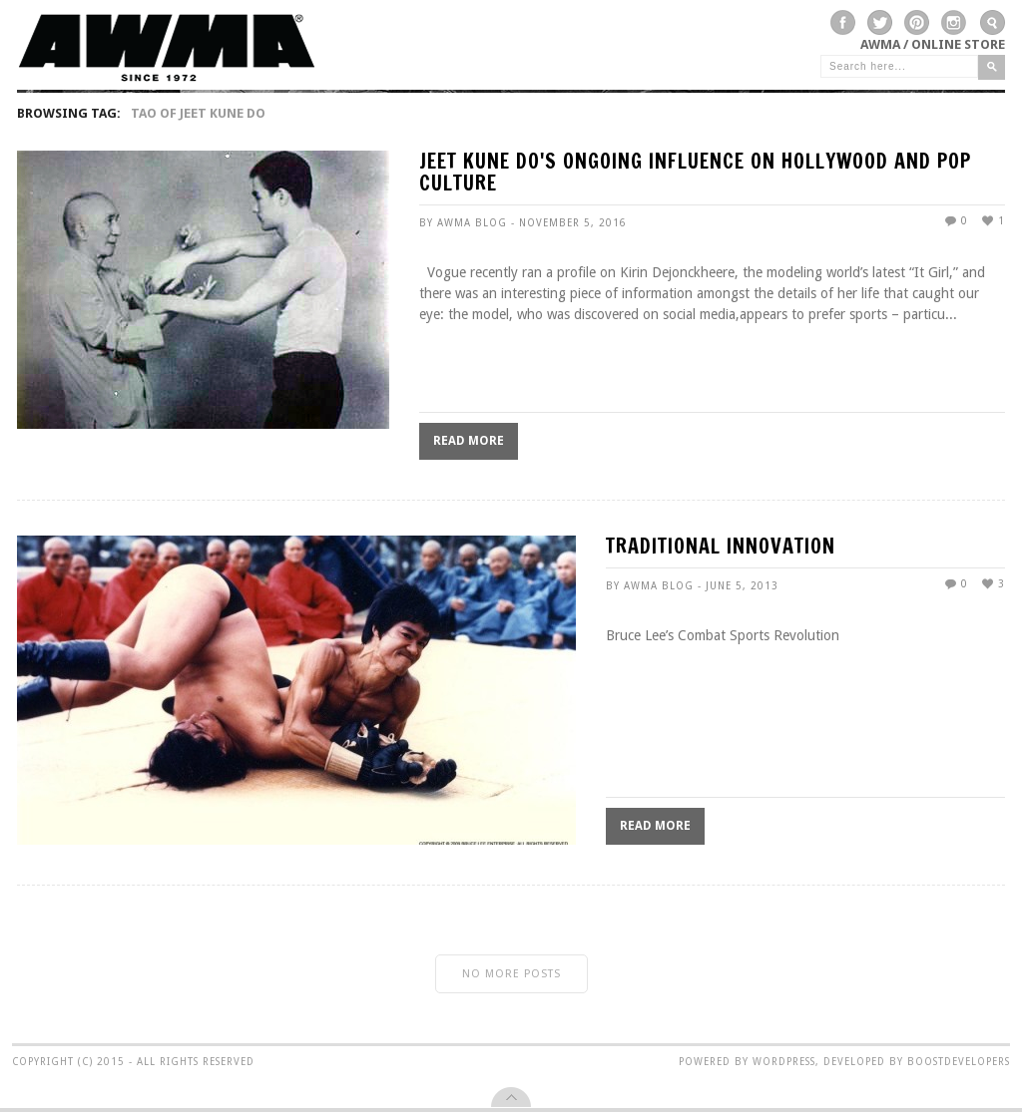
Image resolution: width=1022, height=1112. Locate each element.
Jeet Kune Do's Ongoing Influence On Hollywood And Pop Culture (695, 174)
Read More (468, 441)
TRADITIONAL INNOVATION (720, 548)
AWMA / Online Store (932, 44)
